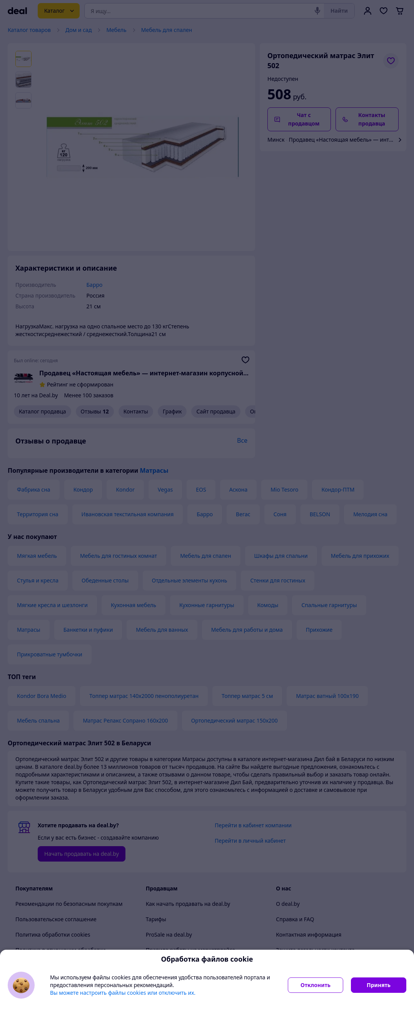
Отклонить (315, 985)
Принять (379, 985)
